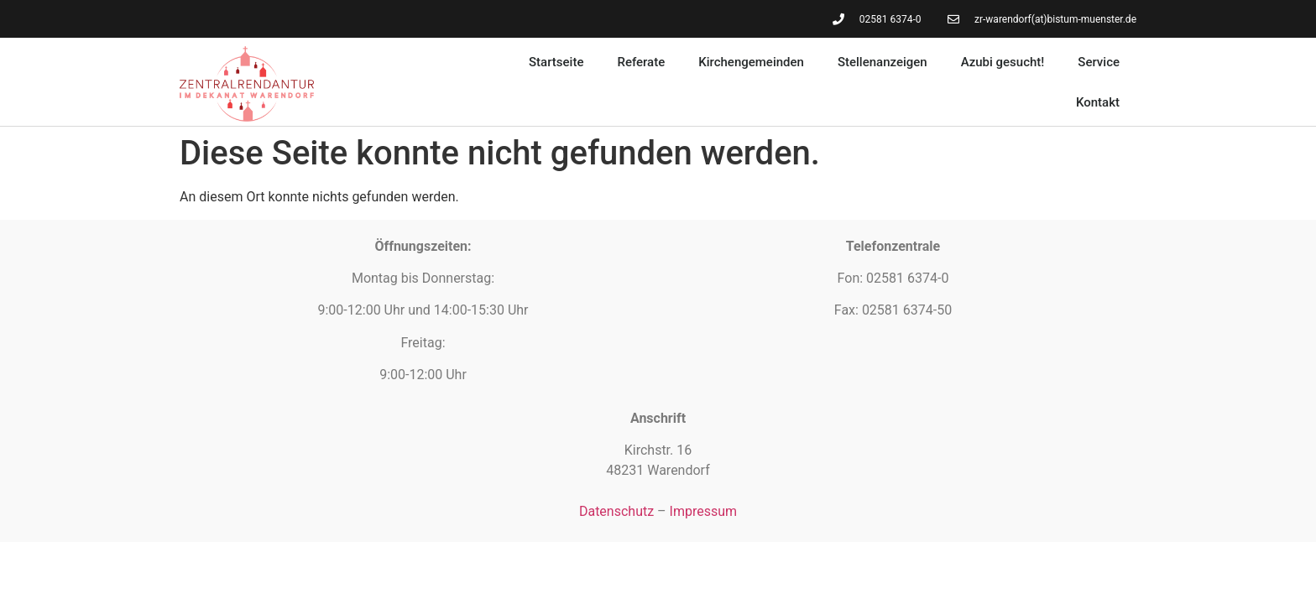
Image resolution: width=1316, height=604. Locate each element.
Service (1099, 62)
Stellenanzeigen (882, 62)
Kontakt (1098, 102)
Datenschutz (616, 511)
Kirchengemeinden (751, 62)
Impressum (704, 511)
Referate (641, 62)
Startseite (556, 62)
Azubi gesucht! (1003, 62)
